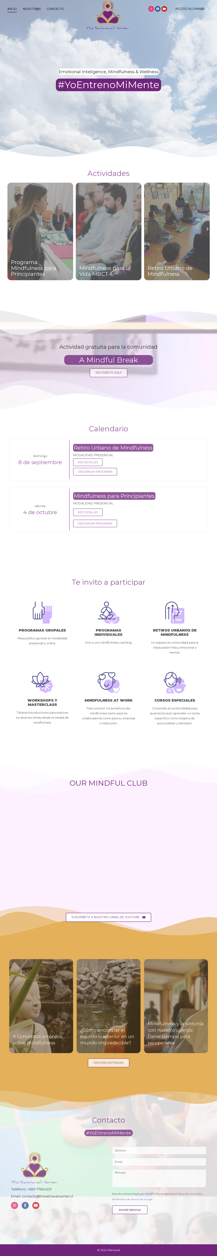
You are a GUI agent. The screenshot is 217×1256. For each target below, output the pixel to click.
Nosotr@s (32, 12)
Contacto (55, 12)
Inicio (12, 12)
